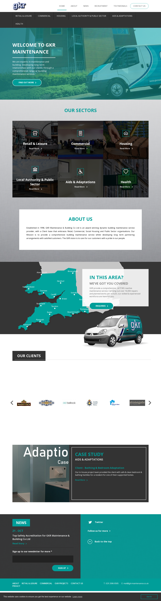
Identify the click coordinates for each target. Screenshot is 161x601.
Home (62, 6)
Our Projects (61, 583)
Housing (61, 16)
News (86, 6)
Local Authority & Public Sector (89, 16)
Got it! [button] (149, 597)
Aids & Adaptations (122, 16)
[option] (80, 64)
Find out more (26, 82)
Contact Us (139, 6)
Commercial (44, 16)
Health (19, 24)
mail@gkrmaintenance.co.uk (136, 583)
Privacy (16, 586)
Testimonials (120, 6)
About (74, 6)
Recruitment (101, 6)
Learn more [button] (77, 597)
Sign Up (62, 568)
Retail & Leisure (24, 16)
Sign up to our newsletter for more (32, 551)
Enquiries (101, 306)
